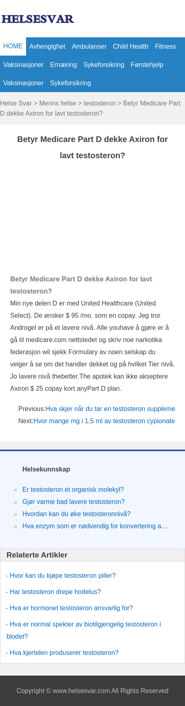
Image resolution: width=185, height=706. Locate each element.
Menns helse (57, 103)
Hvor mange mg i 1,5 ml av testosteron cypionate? (106, 421)
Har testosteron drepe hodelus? (55, 591)
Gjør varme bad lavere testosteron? (73, 501)
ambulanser (89, 46)
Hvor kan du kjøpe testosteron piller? (63, 575)
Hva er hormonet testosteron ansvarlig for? (71, 608)
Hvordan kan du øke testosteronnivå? (76, 513)
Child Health (130, 46)
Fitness (165, 46)
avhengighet (47, 46)
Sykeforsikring (103, 64)
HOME (13, 46)
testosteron (99, 103)
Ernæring (63, 64)
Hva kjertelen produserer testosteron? (64, 652)
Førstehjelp (147, 64)
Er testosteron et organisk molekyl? (73, 489)
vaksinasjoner (23, 64)
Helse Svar (16, 103)
